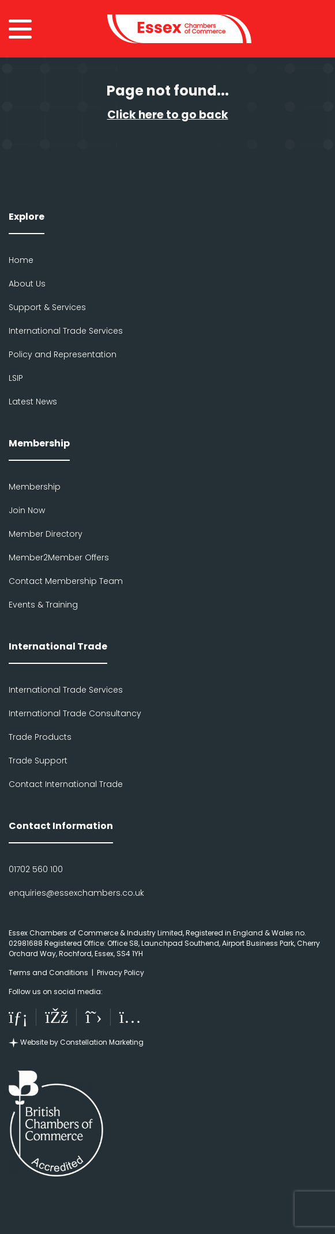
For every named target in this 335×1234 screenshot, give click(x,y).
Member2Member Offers (59, 557)
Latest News (33, 401)
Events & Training (43, 604)
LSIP (16, 378)
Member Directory (45, 534)
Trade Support (38, 760)
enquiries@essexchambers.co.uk (76, 893)
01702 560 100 (36, 869)
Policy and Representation (62, 354)
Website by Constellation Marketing (76, 1042)
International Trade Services (66, 331)
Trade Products (40, 737)
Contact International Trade (66, 784)
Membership (35, 486)
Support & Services (47, 307)
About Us (27, 283)
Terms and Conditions (48, 972)
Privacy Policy (120, 972)
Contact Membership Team (66, 581)
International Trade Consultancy (75, 713)
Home (21, 260)
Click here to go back (167, 115)
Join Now (27, 510)
